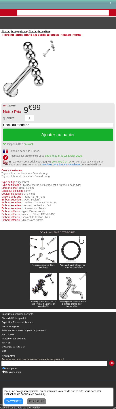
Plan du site (7, 334)
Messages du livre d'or (13, 346)
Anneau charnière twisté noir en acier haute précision (72, 266)
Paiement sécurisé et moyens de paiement (23, 330)
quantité (8, 118)
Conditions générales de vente (17, 314)
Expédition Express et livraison (17, 322)
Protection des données (13, 338)
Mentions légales (10, 326)
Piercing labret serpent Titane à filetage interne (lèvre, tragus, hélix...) (73, 304)
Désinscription (11, 372)
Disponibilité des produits (14, 318)
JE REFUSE (36, 401)
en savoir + (37, 394)
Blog (3, 350)
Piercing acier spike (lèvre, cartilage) (43, 266)
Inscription (9, 368)
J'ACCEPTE (14, 401)
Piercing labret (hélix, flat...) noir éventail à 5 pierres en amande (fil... (43, 304)
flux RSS (6, 342)
